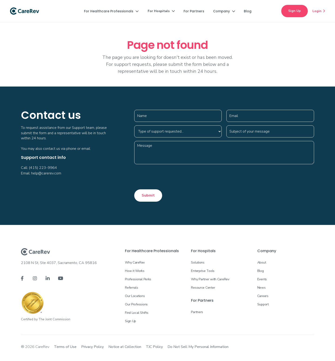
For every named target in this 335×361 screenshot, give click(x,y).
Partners (197, 312)
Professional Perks (138, 279)
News (261, 287)
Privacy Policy (92, 346)
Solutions (197, 262)
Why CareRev (135, 262)
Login (318, 10)
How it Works (134, 271)
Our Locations (135, 296)
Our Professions (136, 304)
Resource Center (203, 287)
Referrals (131, 287)
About (261, 262)
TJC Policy (154, 346)
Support (263, 304)
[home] (24, 11)
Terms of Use (65, 346)
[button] (111, 11)
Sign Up (294, 11)
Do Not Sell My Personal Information (198, 346)
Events (262, 279)
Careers (262, 296)
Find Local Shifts (136, 313)
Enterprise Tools (202, 271)
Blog (260, 271)
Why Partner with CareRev (210, 279)
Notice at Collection (124, 346)
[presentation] (169, 177)
